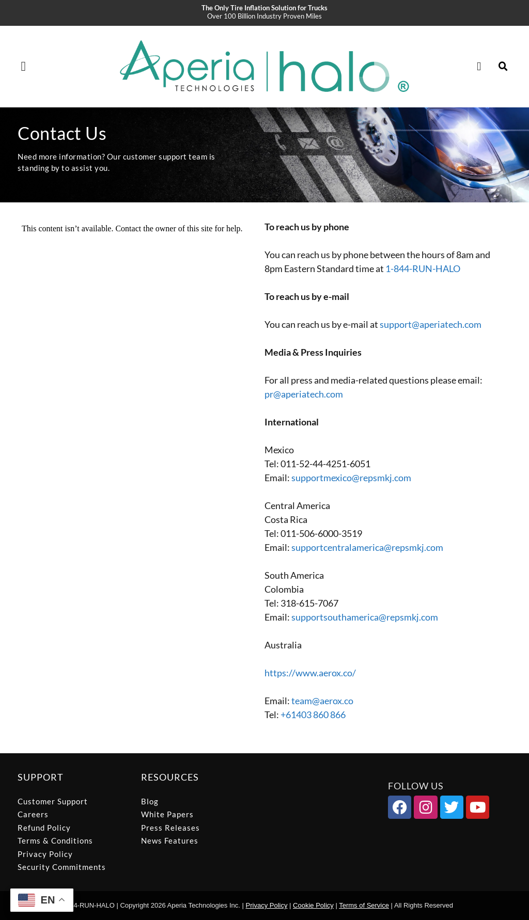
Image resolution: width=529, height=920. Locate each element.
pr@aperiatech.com (303, 394)
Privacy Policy (267, 905)
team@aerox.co (322, 700)
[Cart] (483, 67)
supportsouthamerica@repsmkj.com (364, 617)
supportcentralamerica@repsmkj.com (367, 547)
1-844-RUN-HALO (422, 268)
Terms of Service (364, 905)
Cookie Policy (313, 905)
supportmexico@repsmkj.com (351, 477)
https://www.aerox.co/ (310, 672)
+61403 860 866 (313, 714)
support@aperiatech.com (430, 324)
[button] (23, 66)
